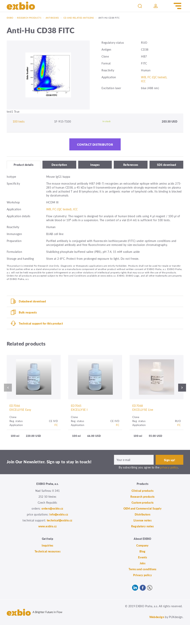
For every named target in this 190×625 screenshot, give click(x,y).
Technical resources (47, 551)
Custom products (143, 502)
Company (142, 545)
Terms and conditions (142, 569)
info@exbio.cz (58, 514)
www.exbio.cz (47, 526)
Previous (7, 388)
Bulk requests (28, 312)
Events (142, 557)
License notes (142, 520)
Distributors (142, 514)
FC (56, 425)
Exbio (10, 17)
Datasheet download (32, 301)
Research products (29, 17)
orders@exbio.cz (52, 508)
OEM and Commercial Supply (142, 508)
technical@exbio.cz (59, 520)
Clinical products (142, 491)
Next (183, 388)
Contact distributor (95, 144)
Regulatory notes (142, 526)
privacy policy (169, 467)
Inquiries (47, 545)
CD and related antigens (78, 17)
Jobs (143, 563)
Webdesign (156, 617)
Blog (142, 551)
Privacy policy (142, 575)
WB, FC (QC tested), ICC (62, 209)
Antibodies (52, 17)
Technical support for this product (41, 323)
